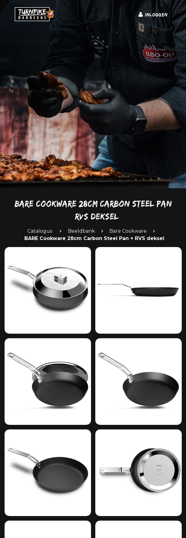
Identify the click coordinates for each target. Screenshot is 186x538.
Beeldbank (81, 231)
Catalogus (39, 231)
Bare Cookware (128, 231)
